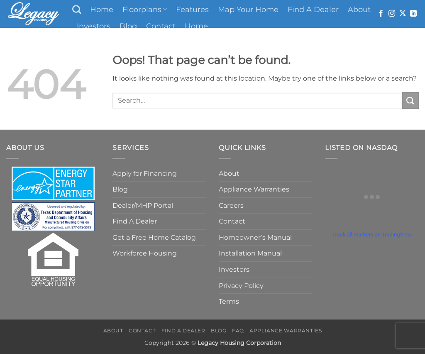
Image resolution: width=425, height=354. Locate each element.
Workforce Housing (144, 253)
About (359, 9)
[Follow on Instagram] (391, 13)
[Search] (76, 9)
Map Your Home (248, 9)
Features (192, 9)
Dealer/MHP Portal (142, 205)
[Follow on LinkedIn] (413, 13)
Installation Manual (250, 253)
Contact (161, 26)
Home (101, 9)
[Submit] (410, 100)
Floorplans (144, 9)
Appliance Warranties (254, 189)
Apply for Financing (144, 173)
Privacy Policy (241, 286)
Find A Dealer (313, 9)
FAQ (238, 330)
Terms (229, 301)
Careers (231, 205)
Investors (93, 26)
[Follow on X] (402, 13)
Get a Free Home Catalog (154, 237)
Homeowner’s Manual (255, 237)
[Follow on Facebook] (381, 13)
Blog (128, 26)
